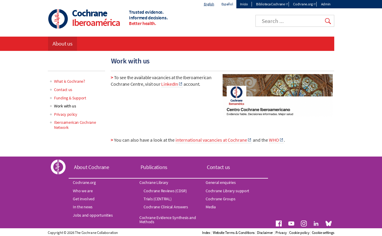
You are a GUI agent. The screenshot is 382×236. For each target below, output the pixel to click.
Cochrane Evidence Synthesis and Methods (167, 219)
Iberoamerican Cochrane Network (75, 125)
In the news (83, 207)
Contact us (63, 89)
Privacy (281, 232)
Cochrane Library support (227, 190)
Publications (154, 167)
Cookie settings (323, 232)
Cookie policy (299, 232)
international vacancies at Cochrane (211, 140)
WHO (274, 140)
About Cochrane (91, 167)
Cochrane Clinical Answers (166, 207)
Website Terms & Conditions (234, 232)
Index (206, 232)
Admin (326, 4)
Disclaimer (265, 232)
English (209, 4)
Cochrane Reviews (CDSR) (165, 190)
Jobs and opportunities (93, 215)
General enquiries (220, 182)
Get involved (83, 198)
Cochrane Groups (220, 198)
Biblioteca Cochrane (270, 4)
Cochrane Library (153, 182)
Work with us (65, 106)
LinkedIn (169, 84)
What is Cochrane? (69, 81)
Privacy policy (65, 114)
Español (227, 4)
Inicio (244, 4)
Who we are (83, 190)
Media (211, 207)
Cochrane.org (302, 4)
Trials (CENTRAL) (157, 198)
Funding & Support (70, 98)
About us (63, 43)
